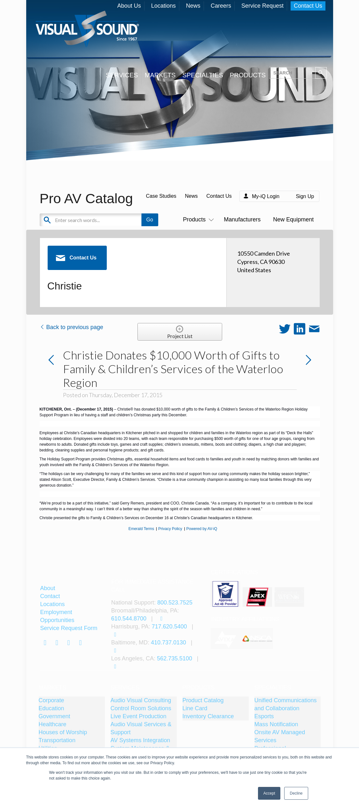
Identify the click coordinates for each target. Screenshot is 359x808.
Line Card (195, 708)
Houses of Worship (63, 732)
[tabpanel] (226, 638)
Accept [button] (269, 793)
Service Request (262, 6)
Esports (264, 716)
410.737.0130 (168, 642)
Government (54, 716)
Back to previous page (71, 327)
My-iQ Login (265, 196)
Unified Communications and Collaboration (285, 704)
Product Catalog (203, 700)
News (193, 6)
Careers (221, 6)
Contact (50, 596)
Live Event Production (139, 716)
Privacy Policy (170, 529)
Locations (163, 6)
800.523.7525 (174, 602)
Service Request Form (68, 628)
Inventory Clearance (208, 716)
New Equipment (293, 219)
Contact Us (308, 6)
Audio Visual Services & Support (141, 728)
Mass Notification (276, 724)
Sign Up (305, 196)
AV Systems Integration (140, 740)
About (47, 588)
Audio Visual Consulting (141, 700)
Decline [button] (296, 793)
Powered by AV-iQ (201, 529)
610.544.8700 (128, 618)
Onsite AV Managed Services (279, 736)
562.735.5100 (174, 658)
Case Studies (161, 196)
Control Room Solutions (141, 708)
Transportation (57, 740)
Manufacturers (242, 219)
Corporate (51, 700)
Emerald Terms (141, 529)
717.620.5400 (169, 626)
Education (51, 708)
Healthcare (52, 724)
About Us (129, 6)
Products (197, 219)
